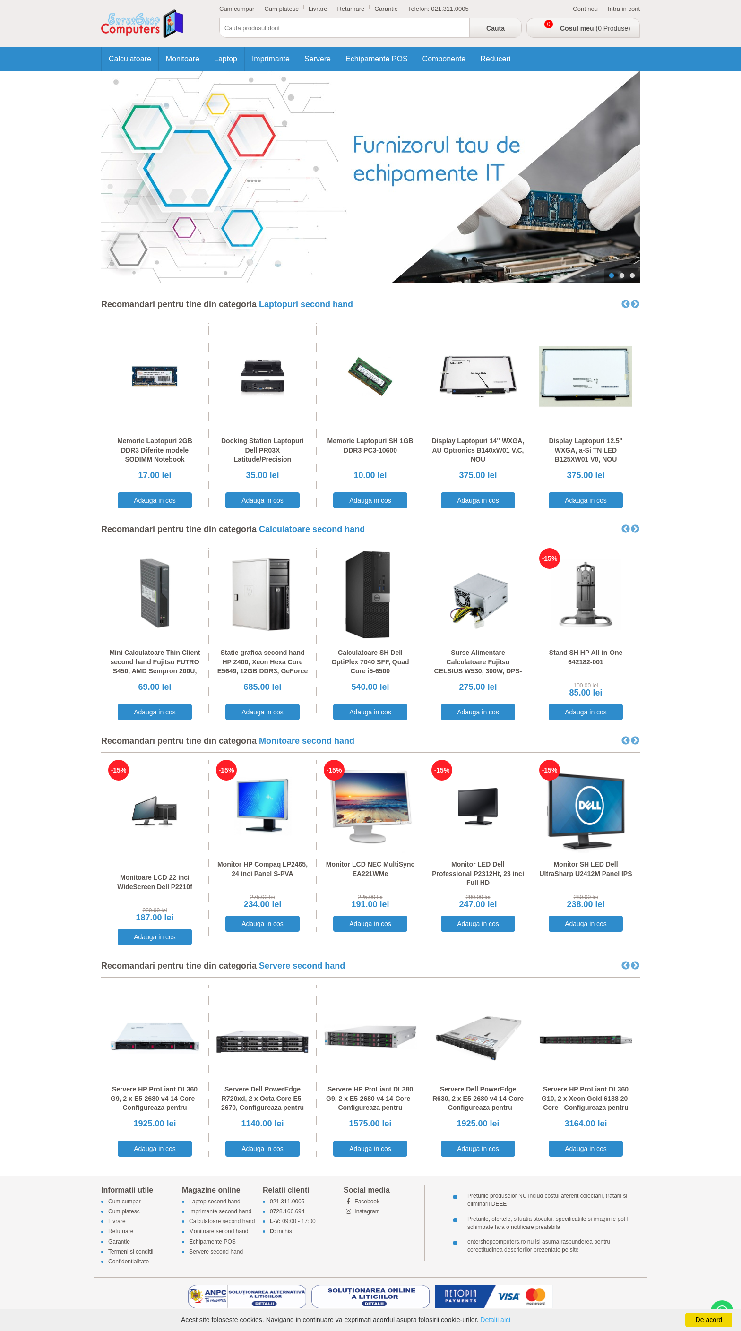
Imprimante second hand (220, 1211)
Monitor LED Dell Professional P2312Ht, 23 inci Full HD (478, 873)
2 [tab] (622, 275)
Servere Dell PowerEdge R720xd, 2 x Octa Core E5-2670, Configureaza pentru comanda (262, 1103)
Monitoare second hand (306, 741)
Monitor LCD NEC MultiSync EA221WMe (370, 868)
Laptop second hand (215, 1201)
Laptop (225, 59)
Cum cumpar (236, 8)
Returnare (350, 8)
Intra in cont (624, 8)
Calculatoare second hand (312, 529)
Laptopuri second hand (306, 304)
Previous (625, 304)
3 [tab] (632, 275)
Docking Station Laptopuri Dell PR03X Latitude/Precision (262, 450)
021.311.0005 (450, 8)
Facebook (361, 1201)
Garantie (386, 8)
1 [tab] (611, 275)
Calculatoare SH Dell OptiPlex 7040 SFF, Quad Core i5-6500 (370, 662)
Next (635, 304)
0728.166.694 (287, 1211)
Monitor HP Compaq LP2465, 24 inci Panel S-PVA (262, 868)
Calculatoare (130, 59)
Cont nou (585, 8)
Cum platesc (281, 8)
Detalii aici (495, 1319)
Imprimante (271, 59)
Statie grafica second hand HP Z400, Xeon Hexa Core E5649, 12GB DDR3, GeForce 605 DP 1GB (262, 666)
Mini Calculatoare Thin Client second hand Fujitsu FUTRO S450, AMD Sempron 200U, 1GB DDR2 (154, 666)
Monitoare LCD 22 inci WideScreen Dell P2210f (154, 882)
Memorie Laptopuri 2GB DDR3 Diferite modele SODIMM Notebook (154, 450)
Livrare (318, 8)
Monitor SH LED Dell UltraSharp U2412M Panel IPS (585, 868)
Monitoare (182, 59)
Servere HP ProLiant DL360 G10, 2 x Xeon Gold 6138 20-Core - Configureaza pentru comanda (586, 1103)
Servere (317, 59)
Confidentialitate (128, 1261)
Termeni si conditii (130, 1251)
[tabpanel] (370, 177)
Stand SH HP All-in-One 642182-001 (586, 657)
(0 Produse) (595, 28)
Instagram (362, 1211)
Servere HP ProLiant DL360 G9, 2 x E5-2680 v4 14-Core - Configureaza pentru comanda (155, 1103)
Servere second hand (302, 965)
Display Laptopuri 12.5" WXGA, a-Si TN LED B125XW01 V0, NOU (585, 450)
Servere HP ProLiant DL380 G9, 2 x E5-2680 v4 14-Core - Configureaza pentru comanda (370, 1103)
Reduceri (495, 59)
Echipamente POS (376, 59)
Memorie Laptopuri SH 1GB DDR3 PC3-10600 (370, 445)
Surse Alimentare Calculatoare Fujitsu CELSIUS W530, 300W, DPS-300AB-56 (478, 666)
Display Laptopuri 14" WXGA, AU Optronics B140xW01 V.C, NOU (478, 450)
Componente (444, 59)
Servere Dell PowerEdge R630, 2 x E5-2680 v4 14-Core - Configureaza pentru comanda (478, 1103)
